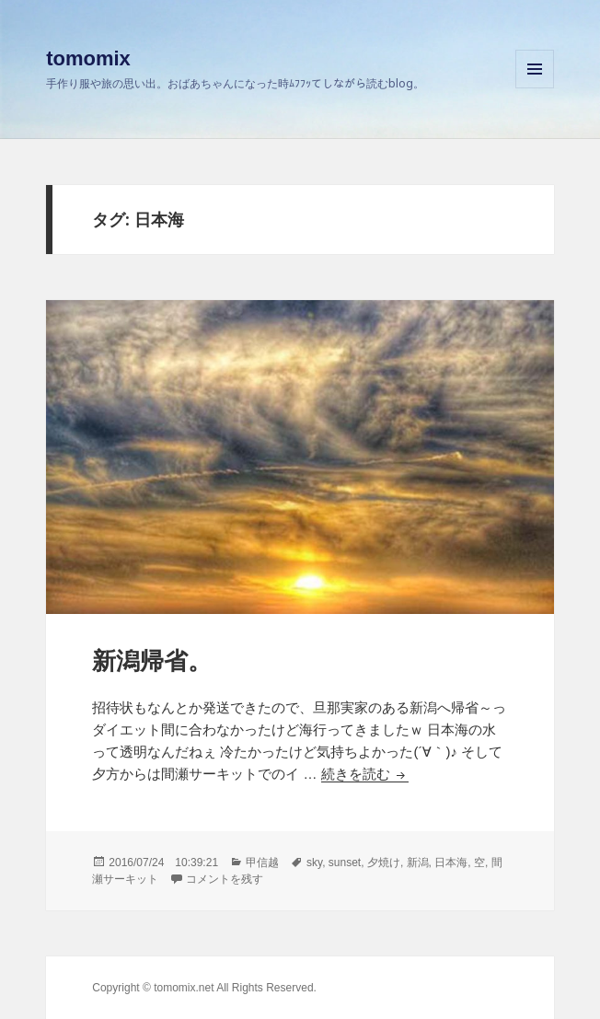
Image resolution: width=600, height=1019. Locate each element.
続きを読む (365, 774)
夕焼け (383, 862)
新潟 (418, 862)
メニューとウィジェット (534, 87)
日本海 (450, 862)
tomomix (88, 58)
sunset (345, 862)
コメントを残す (224, 879)
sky (314, 862)
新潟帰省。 (152, 661)
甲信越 (262, 862)
